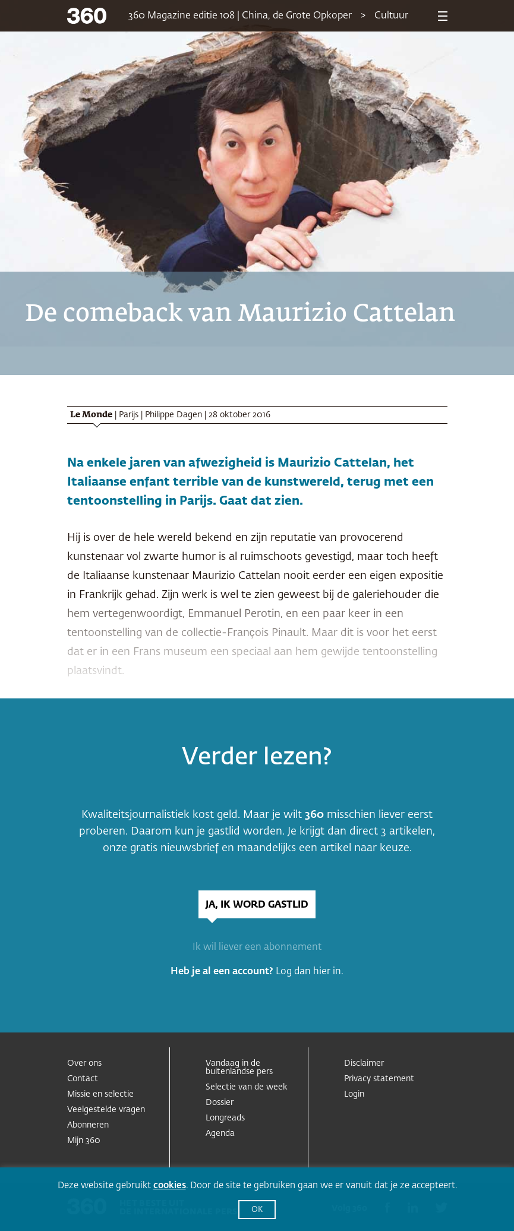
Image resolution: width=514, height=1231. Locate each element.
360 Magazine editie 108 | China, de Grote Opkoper (240, 16)
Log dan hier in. (309, 972)
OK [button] (257, 1210)
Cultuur (391, 16)
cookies (169, 1185)
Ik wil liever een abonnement (257, 947)
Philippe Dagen (173, 415)
